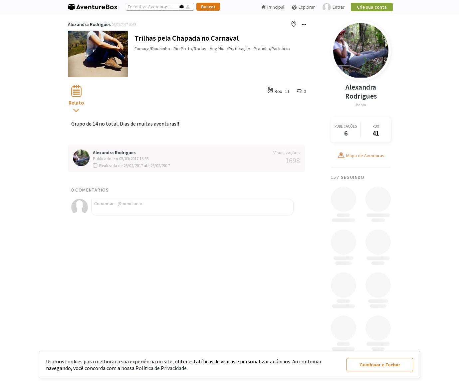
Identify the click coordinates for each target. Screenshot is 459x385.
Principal (273, 7)
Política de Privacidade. (161, 368)
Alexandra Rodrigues (89, 24)
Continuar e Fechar (379, 364)
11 (287, 91)
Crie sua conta (372, 7)
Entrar (333, 7)
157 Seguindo (348, 177)
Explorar (303, 7)
